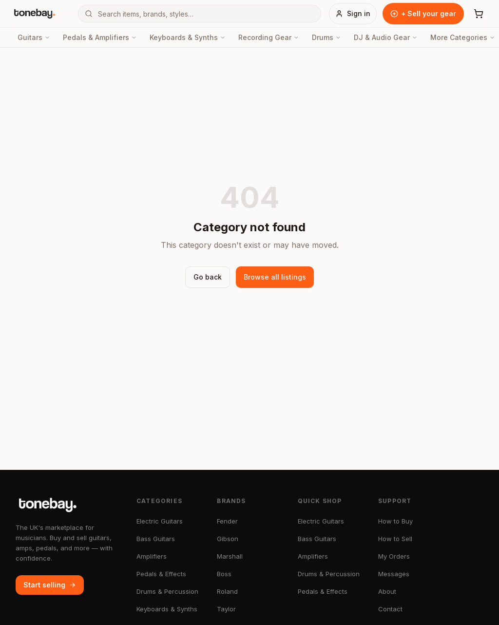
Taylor (226, 609)
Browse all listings (275, 277)
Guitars (34, 37)
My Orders (394, 556)
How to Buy (395, 521)
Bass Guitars (155, 539)
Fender (227, 521)
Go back (207, 277)
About (387, 591)
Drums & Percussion (167, 591)
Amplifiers (151, 556)
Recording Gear (268, 37)
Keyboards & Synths (188, 37)
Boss (224, 574)
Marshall (230, 556)
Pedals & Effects (161, 574)
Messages (393, 574)
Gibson (227, 539)
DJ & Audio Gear (386, 37)
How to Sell (395, 539)
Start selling (49, 585)
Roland (227, 591)
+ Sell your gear (423, 13)
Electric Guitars (159, 521)
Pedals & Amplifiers (100, 37)
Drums (326, 37)
